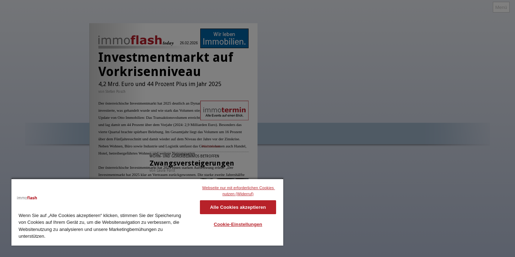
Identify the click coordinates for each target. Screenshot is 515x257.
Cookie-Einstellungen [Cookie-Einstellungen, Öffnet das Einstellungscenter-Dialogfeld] (238, 224)
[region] (147, 212)
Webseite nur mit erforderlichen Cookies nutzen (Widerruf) (238, 191)
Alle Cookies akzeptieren (238, 207)
